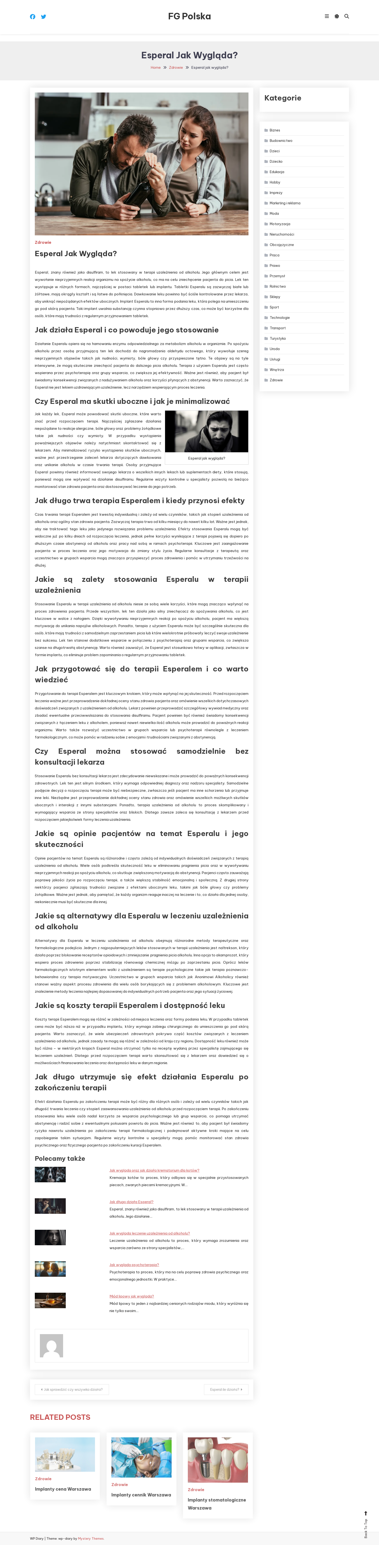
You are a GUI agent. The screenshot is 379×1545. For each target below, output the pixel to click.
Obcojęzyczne (282, 245)
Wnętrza (277, 370)
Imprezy (276, 193)
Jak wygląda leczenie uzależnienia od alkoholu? (149, 1233)
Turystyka (278, 338)
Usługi (275, 359)
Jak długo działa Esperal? (131, 1201)
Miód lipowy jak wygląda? (131, 1296)
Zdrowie (43, 242)
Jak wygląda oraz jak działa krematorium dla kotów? (154, 1170)
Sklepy (275, 297)
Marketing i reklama (285, 203)
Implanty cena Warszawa (63, 1503)
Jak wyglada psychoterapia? (134, 1264)
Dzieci (275, 151)
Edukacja (277, 172)
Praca (274, 255)
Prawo (275, 265)
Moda (274, 213)
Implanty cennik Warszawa (141, 1509)
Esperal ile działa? (224, 1389)
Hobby (275, 182)
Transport (278, 328)
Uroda (275, 349)
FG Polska (189, 16)
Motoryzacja (280, 224)
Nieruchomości (282, 234)
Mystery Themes (91, 1538)
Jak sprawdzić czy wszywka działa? (73, 1389)
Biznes (275, 130)
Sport (274, 307)
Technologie (280, 317)
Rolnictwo (278, 286)
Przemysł (277, 276)
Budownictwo (281, 140)
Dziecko (276, 161)
